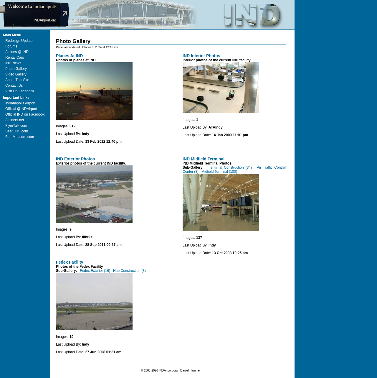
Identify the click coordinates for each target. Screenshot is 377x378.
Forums (11, 46)
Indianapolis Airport (20, 103)
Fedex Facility (69, 262)
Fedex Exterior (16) (95, 271)
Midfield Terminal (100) (219, 172)
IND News (13, 63)
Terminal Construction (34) (230, 167)
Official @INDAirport (21, 109)
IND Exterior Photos (75, 159)
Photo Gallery (16, 69)
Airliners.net (14, 120)
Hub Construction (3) (129, 271)
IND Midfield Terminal (203, 159)
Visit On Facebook (19, 91)
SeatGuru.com (16, 131)
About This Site (17, 80)
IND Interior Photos (201, 55)
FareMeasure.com (19, 137)
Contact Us (14, 85)
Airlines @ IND (17, 52)
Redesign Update (19, 41)
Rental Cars (14, 57)
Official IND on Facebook (24, 114)
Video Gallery (16, 74)
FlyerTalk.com (16, 126)
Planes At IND (69, 55)
